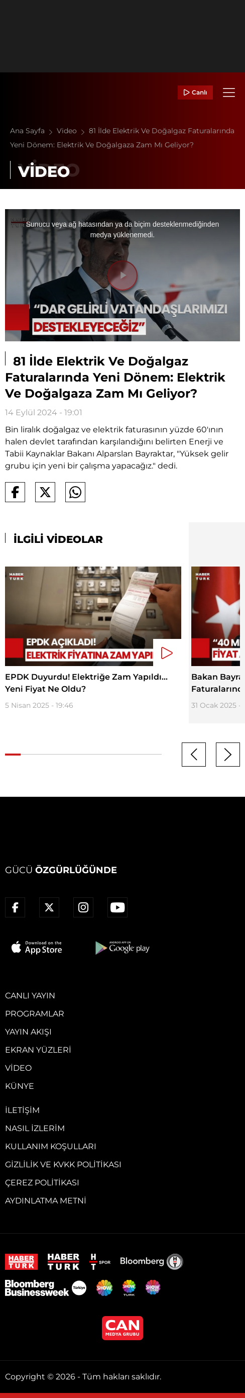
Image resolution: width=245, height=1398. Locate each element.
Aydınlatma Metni (45, 1200)
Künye (19, 1086)
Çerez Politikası (42, 1182)
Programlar (34, 1013)
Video (73, 130)
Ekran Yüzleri (38, 1050)
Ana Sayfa (33, 130)
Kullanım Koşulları (50, 1146)
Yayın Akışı (28, 1032)
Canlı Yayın (30, 995)
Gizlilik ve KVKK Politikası (63, 1164)
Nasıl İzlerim (35, 1128)
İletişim (22, 1110)
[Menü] (229, 92)
